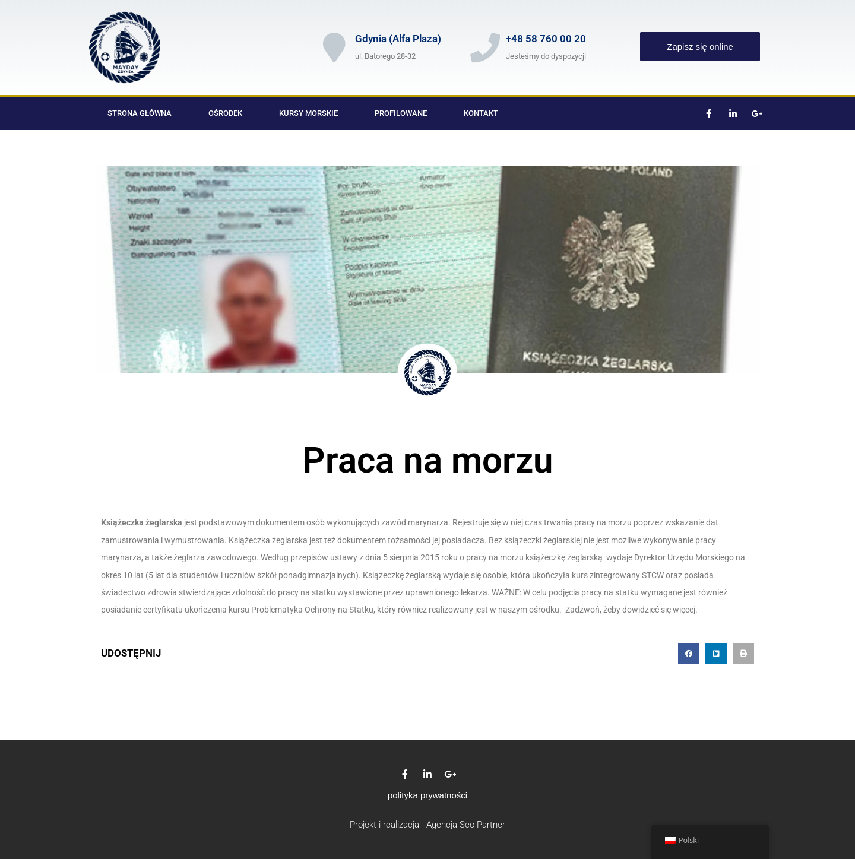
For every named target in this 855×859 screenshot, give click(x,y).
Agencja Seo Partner (465, 824)
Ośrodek (225, 113)
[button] (688, 653)
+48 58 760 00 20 (546, 39)
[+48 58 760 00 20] (485, 47)
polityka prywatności (427, 795)
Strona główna (139, 113)
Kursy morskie (308, 113)
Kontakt (481, 113)
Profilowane (401, 113)
